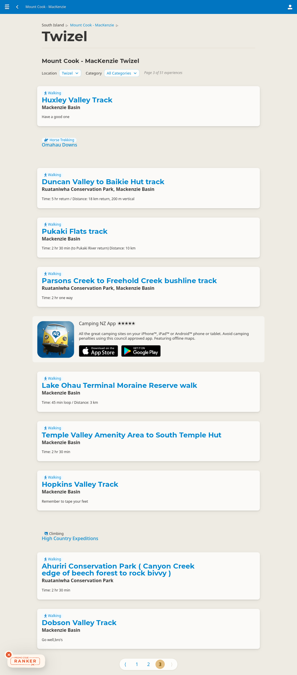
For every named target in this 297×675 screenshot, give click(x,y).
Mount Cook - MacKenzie (92, 25)
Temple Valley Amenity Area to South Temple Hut (131, 435)
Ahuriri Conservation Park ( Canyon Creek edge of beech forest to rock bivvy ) (118, 569)
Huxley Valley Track (77, 100)
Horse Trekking (59, 140)
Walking (52, 93)
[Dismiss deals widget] (9, 655)
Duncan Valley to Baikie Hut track (103, 182)
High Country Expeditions (70, 538)
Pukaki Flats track (75, 231)
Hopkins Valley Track (80, 484)
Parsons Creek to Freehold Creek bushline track (129, 280)
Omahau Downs (59, 145)
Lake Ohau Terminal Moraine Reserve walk (119, 385)
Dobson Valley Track (79, 622)
